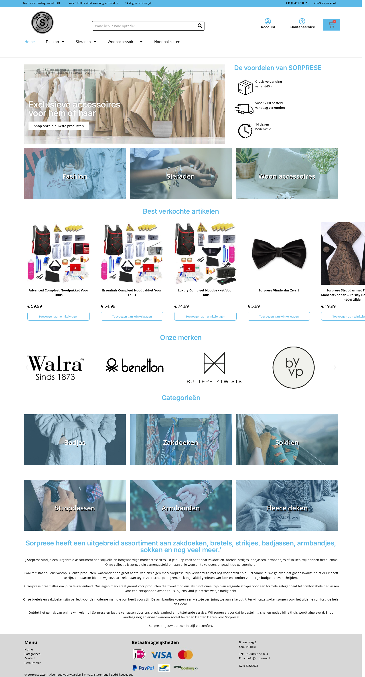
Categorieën (32, 654)
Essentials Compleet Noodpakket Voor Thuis (132, 292)
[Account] (268, 21)
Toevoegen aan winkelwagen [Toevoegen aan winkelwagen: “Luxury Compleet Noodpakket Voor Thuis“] (205, 316)
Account (268, 27)
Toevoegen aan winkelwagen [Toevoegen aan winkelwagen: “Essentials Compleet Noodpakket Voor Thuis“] (132, 316)
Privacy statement (95, 675)
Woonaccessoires (125, 42)
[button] (27, 367)
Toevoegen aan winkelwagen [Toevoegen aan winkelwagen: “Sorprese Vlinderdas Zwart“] (279, 316)
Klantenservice (302, 27)
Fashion (55, 42)
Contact (29, 658)
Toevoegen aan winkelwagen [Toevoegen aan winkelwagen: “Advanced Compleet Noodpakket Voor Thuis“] (58, 316)
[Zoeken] (200, 25)
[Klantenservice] (302, 21)
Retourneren (32, 663)
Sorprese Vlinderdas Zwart (279, 290)
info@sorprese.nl (258, 658)
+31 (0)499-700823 (256, 654)
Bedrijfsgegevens (121, 675)
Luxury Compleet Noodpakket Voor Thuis (205, 292)
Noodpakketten (167, 41)
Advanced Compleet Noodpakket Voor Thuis (58, 292)
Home (29, 41)
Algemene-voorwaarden (65, 675)
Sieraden (86, 42)
